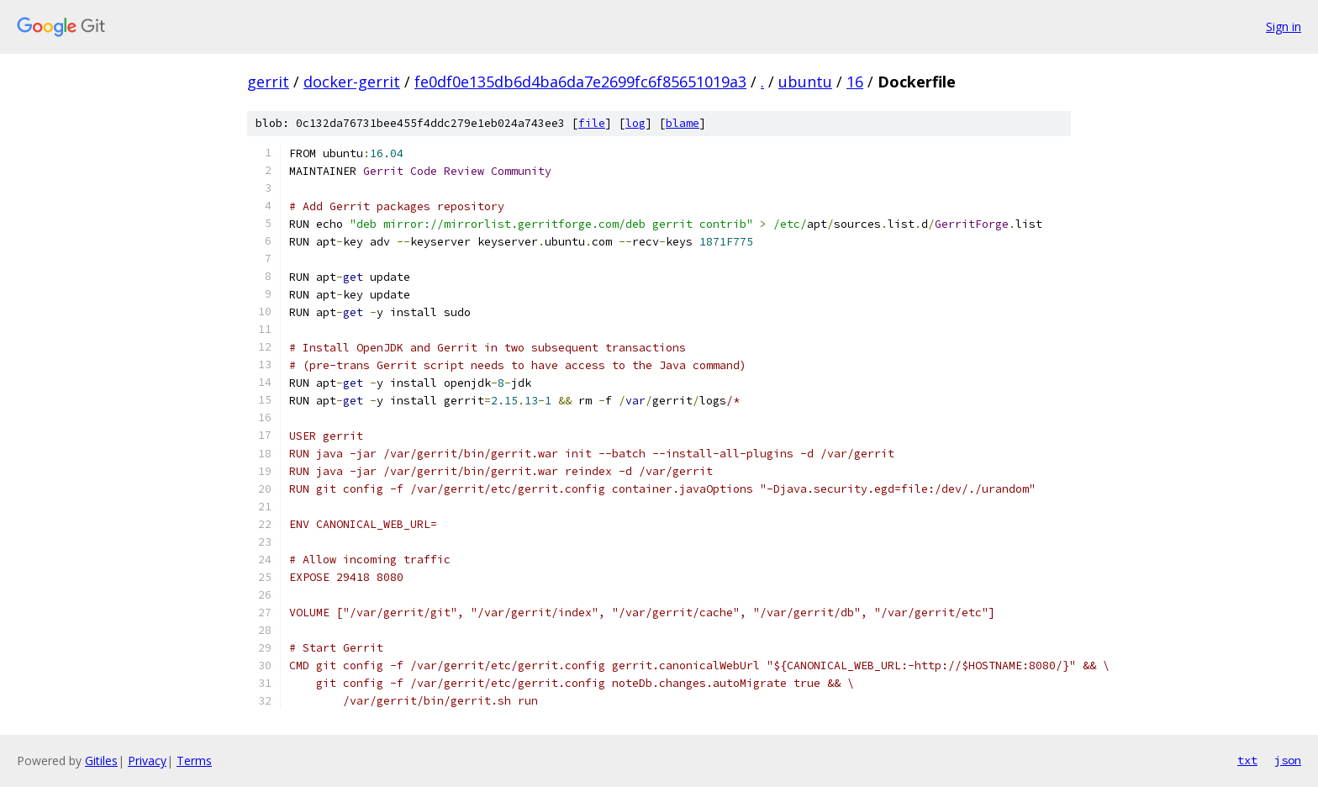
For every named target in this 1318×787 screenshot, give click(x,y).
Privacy (147, 761)
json (1287, 760)
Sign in (1283, 26)
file (591, 123)
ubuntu (805, 81)
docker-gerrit (351, 81)
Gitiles (101, 761)
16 (854, 81)
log (635, 123)
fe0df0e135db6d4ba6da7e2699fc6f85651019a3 (580, 81)
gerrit (268, 81)
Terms (194, 761)
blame (682, 123)
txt (1247, 760)
